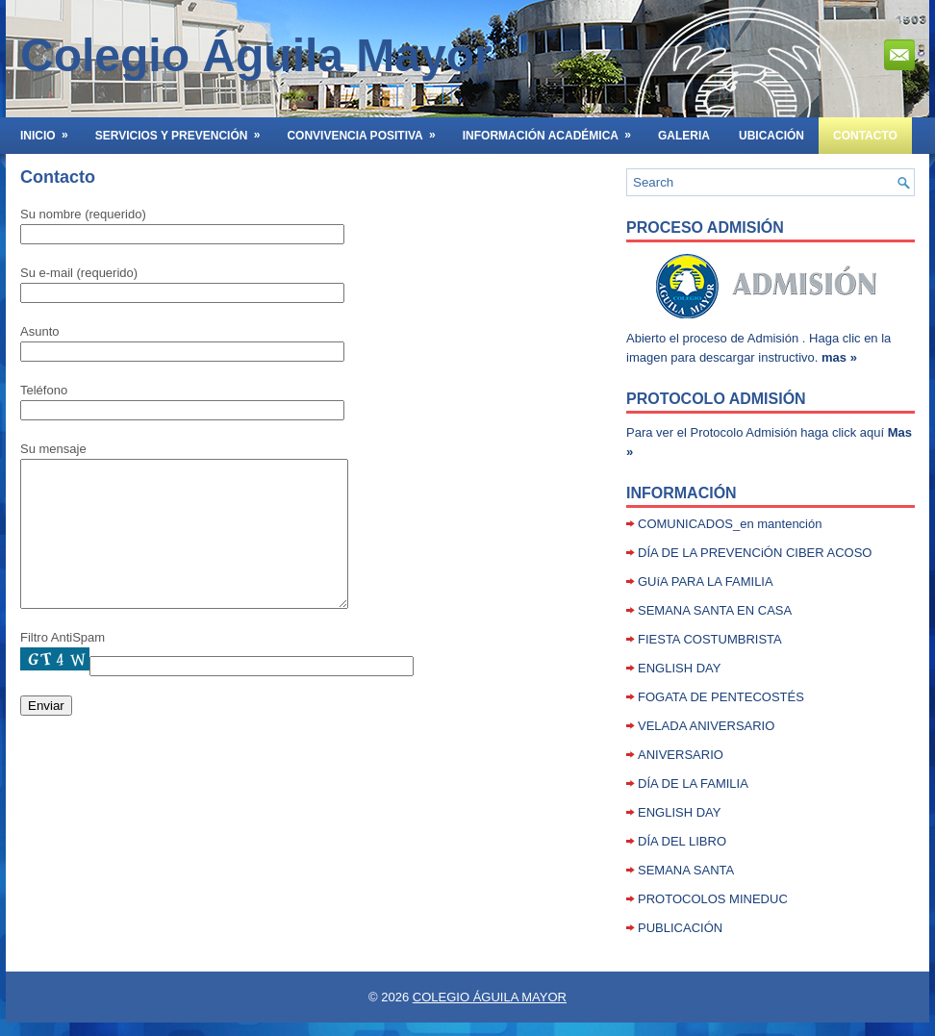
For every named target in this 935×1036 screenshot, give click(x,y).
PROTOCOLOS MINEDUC (713, 899)
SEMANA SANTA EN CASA (715, 610)
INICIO (50, 129)
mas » (839, 357)
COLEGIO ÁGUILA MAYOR (490, 997)
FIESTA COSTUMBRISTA (710, 639)
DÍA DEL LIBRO (682, 841)
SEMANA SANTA (686, 870)
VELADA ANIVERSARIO (706, 726)
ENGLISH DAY (679, 668)
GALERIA (684, 135)
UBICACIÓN (771, 135)
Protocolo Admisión (716, 399)
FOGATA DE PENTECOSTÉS (721, 697)
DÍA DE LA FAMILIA (693, 783)
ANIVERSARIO (680, 754)
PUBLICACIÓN (680, 928)
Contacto (865, 135)
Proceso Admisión (705, 227)
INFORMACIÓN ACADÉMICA (553, 129)
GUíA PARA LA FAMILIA (705, 581)
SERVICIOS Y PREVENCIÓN (184, 129)
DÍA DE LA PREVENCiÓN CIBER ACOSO (755, 552)
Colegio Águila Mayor (256, 55)
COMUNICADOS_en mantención (729, 524)
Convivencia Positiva (367, 129)
